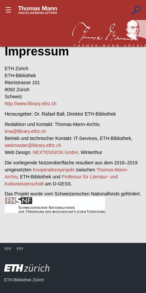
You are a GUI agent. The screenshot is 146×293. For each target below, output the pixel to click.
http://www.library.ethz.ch (31, 103)
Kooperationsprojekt (54, 169)
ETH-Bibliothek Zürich (24, 280)
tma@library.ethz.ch (25, 131)
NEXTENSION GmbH (55, 152)
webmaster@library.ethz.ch (33, 145)
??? (38, 10)
